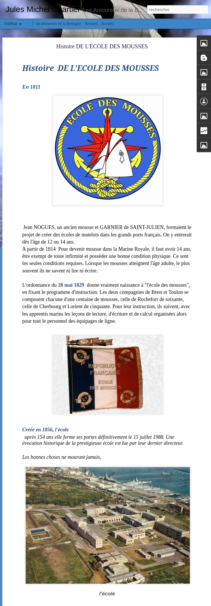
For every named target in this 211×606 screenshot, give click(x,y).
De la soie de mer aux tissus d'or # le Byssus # (45, 588)
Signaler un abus (145, 603)
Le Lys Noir (22, 537)
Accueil (91, 23)
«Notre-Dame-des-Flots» (31, 524)
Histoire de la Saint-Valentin (33, 575)
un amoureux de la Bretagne (58, 23)
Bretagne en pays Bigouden (33, 511)
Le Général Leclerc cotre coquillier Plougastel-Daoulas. (52, 562)
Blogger (126, 603)
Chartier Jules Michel (166, 568)
